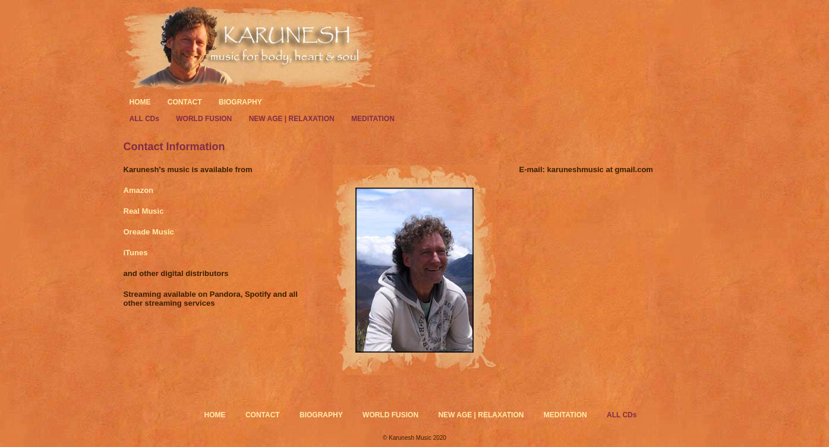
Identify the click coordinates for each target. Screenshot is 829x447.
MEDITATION (373, 119)
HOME (140, 102)
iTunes (136, 252)
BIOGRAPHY (240, 102)
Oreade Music (149, 231)
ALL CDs (146, 119)
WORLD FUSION (205, 119)
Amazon (139, 190)
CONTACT (185, 102)
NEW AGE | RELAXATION (292, 119)
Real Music (144, 211)
